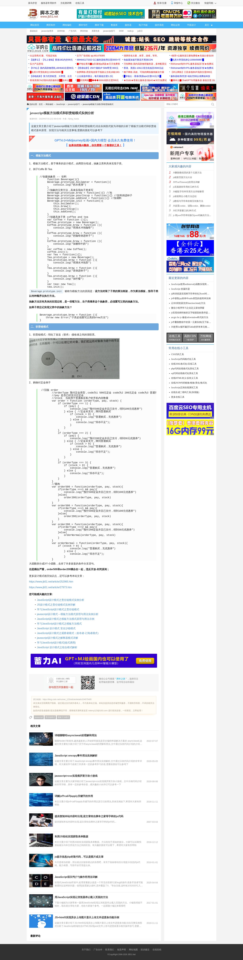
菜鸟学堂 (32, 3)
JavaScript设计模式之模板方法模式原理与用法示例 (65, 619)
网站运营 (175, 25)
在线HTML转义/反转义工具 (184, 378)
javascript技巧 (109, 31)
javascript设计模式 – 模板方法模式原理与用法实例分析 (67, 614)
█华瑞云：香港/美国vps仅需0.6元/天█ (142, 76)
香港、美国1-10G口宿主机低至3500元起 (144, 68)
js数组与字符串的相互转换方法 (188, 201)
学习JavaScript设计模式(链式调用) (56, 642)
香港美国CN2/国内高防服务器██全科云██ (51, 80)
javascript (39, 717)
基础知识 (33, 31)
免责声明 (121, 949)
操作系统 (159, 25)
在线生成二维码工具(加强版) (185, 392)
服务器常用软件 (48, 3)
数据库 (114, 25)
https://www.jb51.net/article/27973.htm (50, 587)
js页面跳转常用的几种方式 (186, 187)
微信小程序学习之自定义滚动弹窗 (187, 308)
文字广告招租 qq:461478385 (91, 55)
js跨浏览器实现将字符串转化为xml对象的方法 (193, 294)
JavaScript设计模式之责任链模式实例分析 (60, 600)
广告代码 (72, 31)
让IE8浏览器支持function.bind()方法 (188, 303)
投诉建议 (145, 949)
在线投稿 (156, 949)
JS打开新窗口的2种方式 (184, 210)
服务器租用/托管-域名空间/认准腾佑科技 (190, 76)
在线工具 (79, 3)
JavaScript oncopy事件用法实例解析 (76, 755)
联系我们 (109, 949)
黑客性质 (95, 31)
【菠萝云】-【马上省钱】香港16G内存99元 (51, 59)
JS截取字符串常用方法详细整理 (188, 191)
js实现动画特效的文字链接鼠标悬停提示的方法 (194, 312)
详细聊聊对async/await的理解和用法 (76, 735)
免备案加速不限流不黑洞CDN (138, 59)
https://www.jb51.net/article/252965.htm (51, 581)
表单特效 (61, 31)
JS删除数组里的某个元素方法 (187, 172)
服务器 (128, 25)
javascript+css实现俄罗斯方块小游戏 (76, 775)
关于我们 (86, 949)
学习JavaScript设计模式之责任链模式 (58, 609)
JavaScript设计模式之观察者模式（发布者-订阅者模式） (68, 633)
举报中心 (178, 3)
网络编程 (67, 25)
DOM (121, 31)
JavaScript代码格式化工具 (183, 359)
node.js (130, 31)
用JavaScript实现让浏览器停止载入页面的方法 (81, 897)
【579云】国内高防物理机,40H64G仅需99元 (52, 68)
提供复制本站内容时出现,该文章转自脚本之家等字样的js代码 (89, 816)
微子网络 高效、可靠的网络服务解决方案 (144, 72)
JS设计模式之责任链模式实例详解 (56, 604)
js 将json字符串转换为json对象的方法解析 (193, 215)
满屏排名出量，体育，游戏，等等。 (141, 55)
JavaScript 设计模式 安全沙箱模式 (56, 628)
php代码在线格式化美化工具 (185, 368)
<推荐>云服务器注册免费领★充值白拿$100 (192, 55)
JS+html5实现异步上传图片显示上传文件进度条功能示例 (87, 917)
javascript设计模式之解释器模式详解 (57, 638)
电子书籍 (143, 25)
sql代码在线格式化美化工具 (184, 373)
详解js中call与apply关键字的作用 (74, 796)
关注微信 (195, 3)
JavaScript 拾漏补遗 (180, 289)
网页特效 (84, 31)
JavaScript (60, 104)
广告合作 (98, 949)
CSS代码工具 (177, 354)
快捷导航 (210, 3)
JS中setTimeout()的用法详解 (186, 182)
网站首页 (34, 25)
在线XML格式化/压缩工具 (184, 364)
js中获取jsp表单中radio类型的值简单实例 (191, 298)
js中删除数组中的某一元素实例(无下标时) (191, 322)
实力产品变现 (36, 64)
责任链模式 (50, 717)
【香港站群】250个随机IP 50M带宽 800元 (97, 68)
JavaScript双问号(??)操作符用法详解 (76, 877)
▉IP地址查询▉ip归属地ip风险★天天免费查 (98, 64)
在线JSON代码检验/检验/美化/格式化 (189, 383)
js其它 (140, 31)
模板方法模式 (63, 717)
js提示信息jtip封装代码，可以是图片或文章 (79, 856)
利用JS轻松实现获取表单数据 (71, 836)
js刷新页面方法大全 (182, 177)
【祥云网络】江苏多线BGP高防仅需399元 (191, 72)
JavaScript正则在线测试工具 (184, 387)
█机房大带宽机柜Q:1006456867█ (187, 59)
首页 (41, 104)
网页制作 (50, 25)
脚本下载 (99, 25)
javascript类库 (47, 31)
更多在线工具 (177, 397)
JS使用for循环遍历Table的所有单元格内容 (191, 327)
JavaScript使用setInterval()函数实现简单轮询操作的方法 (197, 284)
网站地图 (133, 949)
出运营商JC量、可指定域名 (43, 55)
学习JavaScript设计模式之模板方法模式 (59, 623)
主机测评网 (65, 3)
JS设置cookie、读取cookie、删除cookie (191, 206)
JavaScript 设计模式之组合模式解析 (57, 647)
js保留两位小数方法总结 (185, 196)
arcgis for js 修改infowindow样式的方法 (189, 317)
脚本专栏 (83, 25)
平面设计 (191, 25)
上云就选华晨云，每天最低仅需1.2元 (95, 76)
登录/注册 (162, 3)
